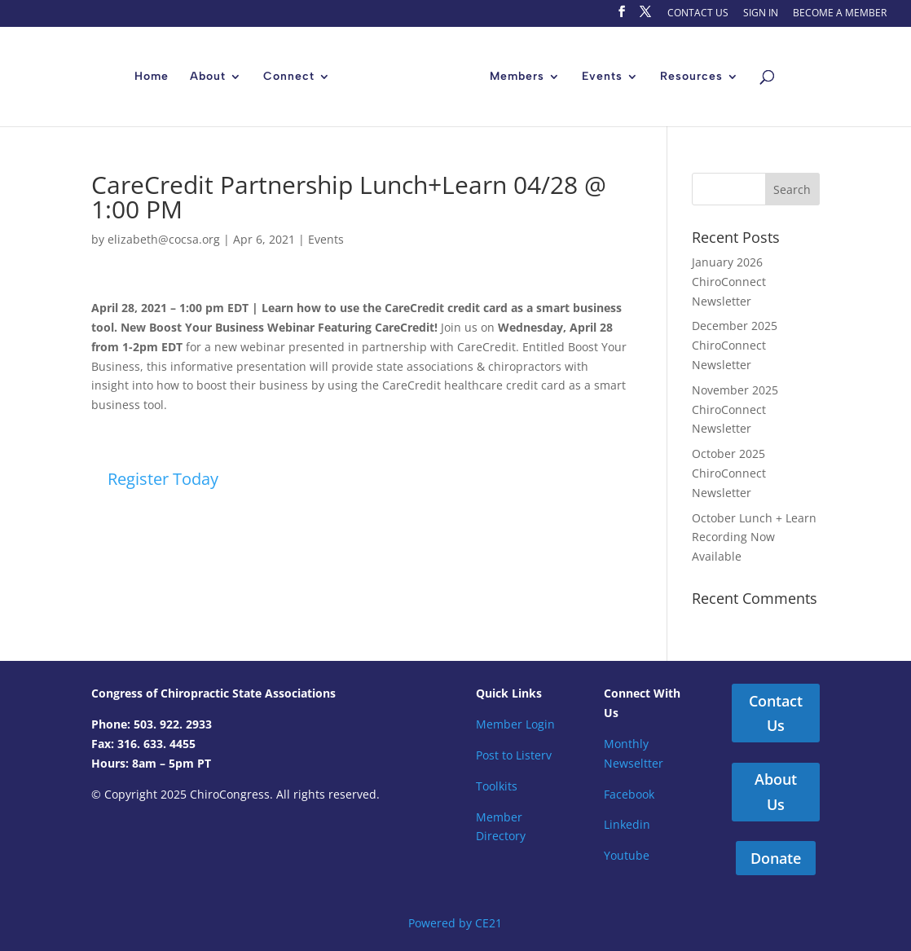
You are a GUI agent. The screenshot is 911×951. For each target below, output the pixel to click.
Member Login (515, 724)
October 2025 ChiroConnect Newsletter (729, 473)
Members (517, 77)
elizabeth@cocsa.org (164, 239)
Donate (775, 858)
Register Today (163, 479)
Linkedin (627, 824)
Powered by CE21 (455, 923)
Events (602, 77)
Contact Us (776, 713)
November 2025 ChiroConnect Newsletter (735, 409)
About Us (776, 791)
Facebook (629, 794)
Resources (691, 77)
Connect (289, 77)
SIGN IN (760, 14)
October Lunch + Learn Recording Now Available (754, 537)
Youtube (626, 855)
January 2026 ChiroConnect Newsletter (729, 281)
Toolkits (496, 786)
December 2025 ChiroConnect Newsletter (734, 345)
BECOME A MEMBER (840, 14)
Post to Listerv (514, 755)
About (208, 77)
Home (151, 77)
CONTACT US (697, 14)
